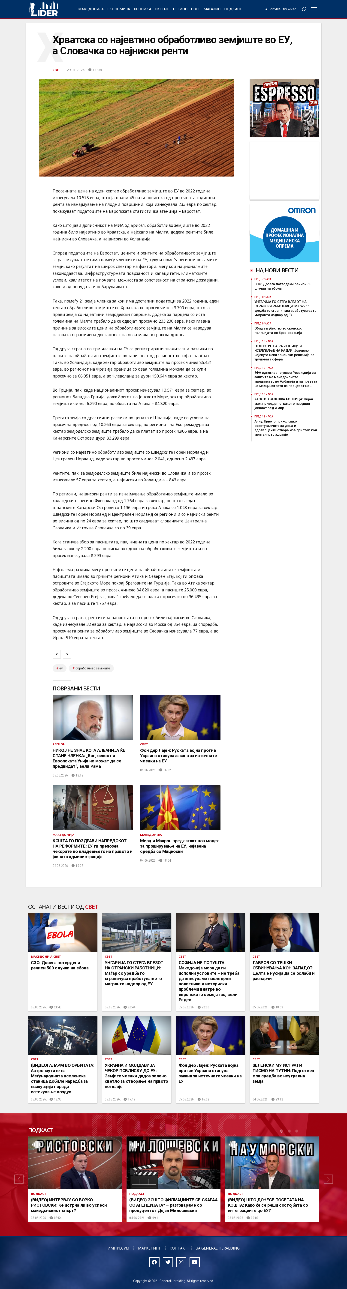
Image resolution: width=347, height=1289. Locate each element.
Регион (180, 9)
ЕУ (61, 668)
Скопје (162, 9)
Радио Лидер (43, 9)
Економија (118, 9)
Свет (195, 9)
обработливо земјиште (92, 668)
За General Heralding (218, 1248)
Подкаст (233, 9)
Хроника (142, 9)
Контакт (178, 1248)
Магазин (212, 9)
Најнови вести (277, 270)
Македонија (91, 9)
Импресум (118, 1248)
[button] (19, 1179)
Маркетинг (149, 1248)
